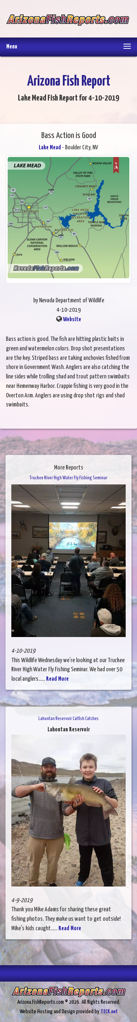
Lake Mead (50, 148)
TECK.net (109, 1011)
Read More (57, 679)
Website (72, 320)
